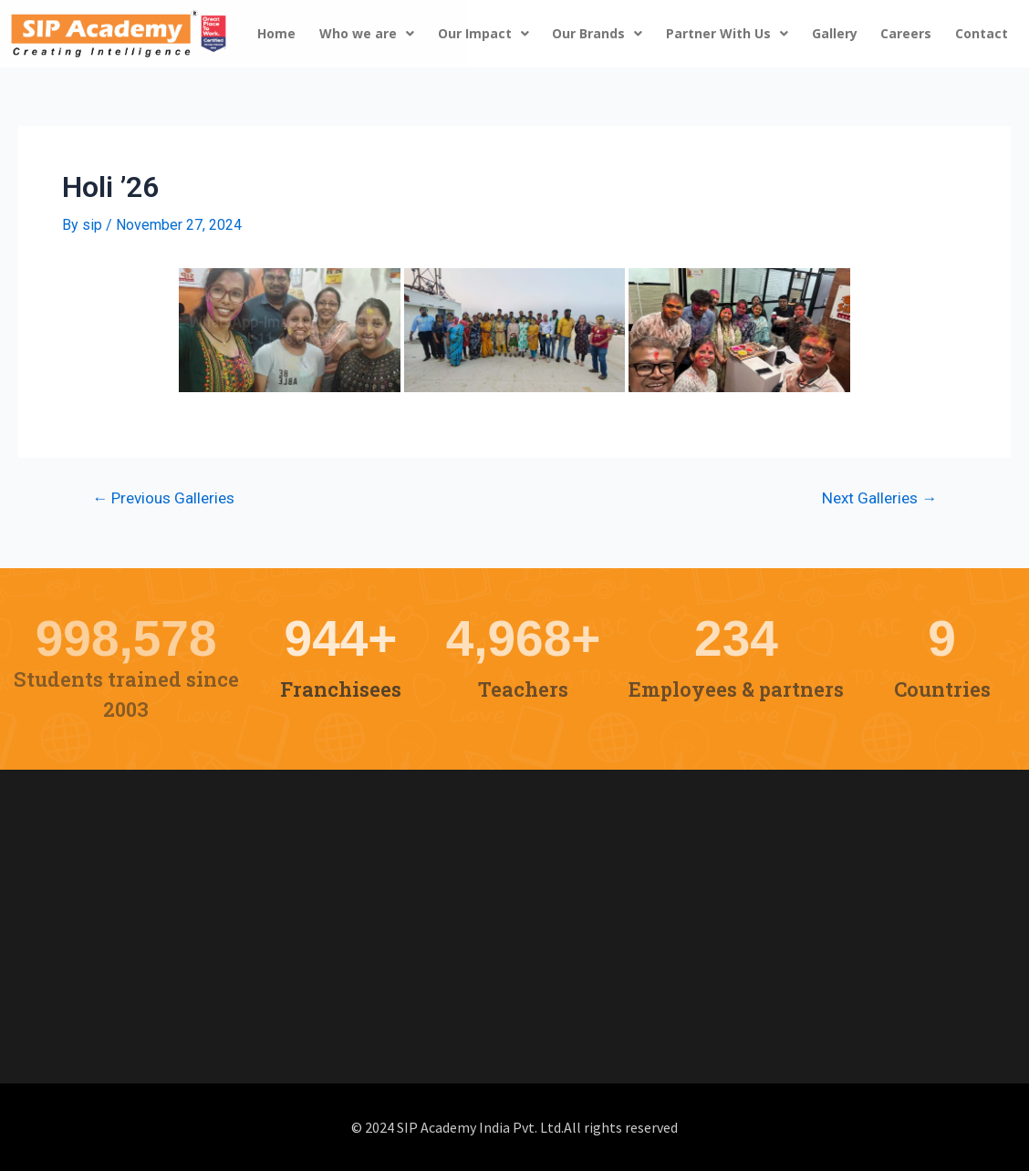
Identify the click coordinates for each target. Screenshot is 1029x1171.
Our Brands (597, 33)
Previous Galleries (163, 498)
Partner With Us (727, 33)
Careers (905, 33)
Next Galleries (879, 498)
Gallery (835, 33)
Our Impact (483, 33)
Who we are (366, 33)
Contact (981, 33)
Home (276, 33)
